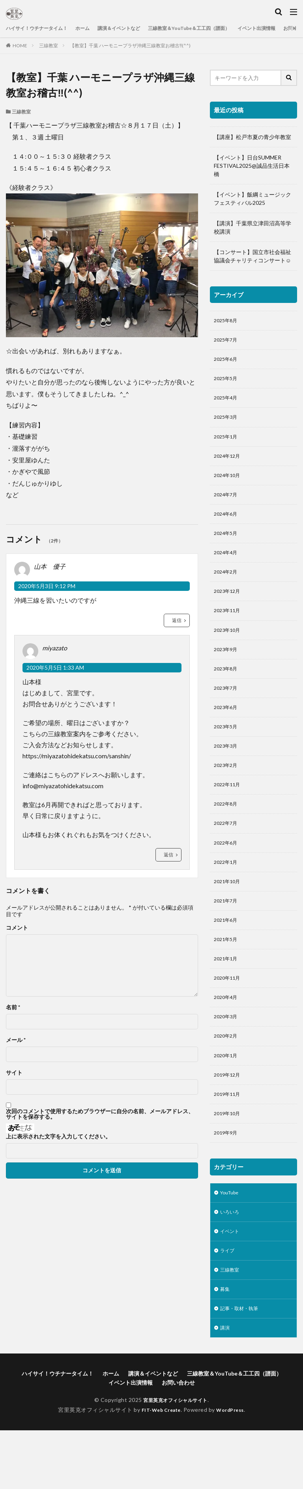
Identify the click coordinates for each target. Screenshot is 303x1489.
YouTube (231, 1242)
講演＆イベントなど (135, 28)
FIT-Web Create (158, 1468)
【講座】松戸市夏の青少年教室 (252, 137)
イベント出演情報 (130, 1441)
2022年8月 (227, 833)
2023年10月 (229, 649)
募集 (225, 1345)
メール (16, 1040)
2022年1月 (227, 894)
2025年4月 (227, 403)
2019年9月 (227, 1181)
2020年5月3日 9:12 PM (46, 586)
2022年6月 (227, 874)
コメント (17, 927)
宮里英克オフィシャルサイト (175, 1458)
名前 (13, 1007)
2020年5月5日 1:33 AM (55, 667)
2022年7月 (227, 853)
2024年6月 (227, 526)
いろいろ (231, 1263)
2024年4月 (227, 567)
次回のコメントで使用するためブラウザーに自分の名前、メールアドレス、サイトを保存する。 (100, 1114)
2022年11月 (229, 812)
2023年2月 (227, 792)
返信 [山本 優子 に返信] (176, 620)
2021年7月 (227, 935)
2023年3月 (227, 772)
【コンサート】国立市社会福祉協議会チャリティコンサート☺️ (252, 256)
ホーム (94, 28)
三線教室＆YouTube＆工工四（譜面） (215, 28)
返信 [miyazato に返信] (168, 855)
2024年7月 (227, 505)
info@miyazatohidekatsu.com (62, 785)
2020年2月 (227, 1079)
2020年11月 (229, 1017)
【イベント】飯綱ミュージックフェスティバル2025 (252, 198)
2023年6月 (227, 731)
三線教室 (48, 45)
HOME (20, 45)
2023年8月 (227, 690)
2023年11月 (229, 628)
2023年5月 (227, 751)
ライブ (228, 1304)
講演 (225, 1386)
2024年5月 (227, 546)
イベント (231, 1283)
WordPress (233, 1468)
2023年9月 (227, 669)
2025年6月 (227, 362)
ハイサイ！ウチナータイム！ (42, 28)
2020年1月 (227, 1099)
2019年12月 (229, 1120)
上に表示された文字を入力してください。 (58, 1136)
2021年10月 (229, 915)
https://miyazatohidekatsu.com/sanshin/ (76, 755)
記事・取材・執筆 (242, 1365)
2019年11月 (229, 1140)
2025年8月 (227, 321)
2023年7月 (227, 710)
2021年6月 (227, 956)
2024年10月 (229, 485)
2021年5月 (227, 976)
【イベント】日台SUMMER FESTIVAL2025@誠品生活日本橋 (252, 165)
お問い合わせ (178, 1441)
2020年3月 (227, 1058)
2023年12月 (229, 608)
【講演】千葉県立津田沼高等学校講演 (252, 227)
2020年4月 (227, 1038)
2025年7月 (227, 341)
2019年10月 (229, 1161)
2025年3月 (227, 423)
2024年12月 (229, 464)
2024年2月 (227, 587)
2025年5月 (227, 382)
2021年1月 (227, 997)
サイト (14, 1072)
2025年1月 (227, 444)
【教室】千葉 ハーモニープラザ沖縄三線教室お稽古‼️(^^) (130, 45)
